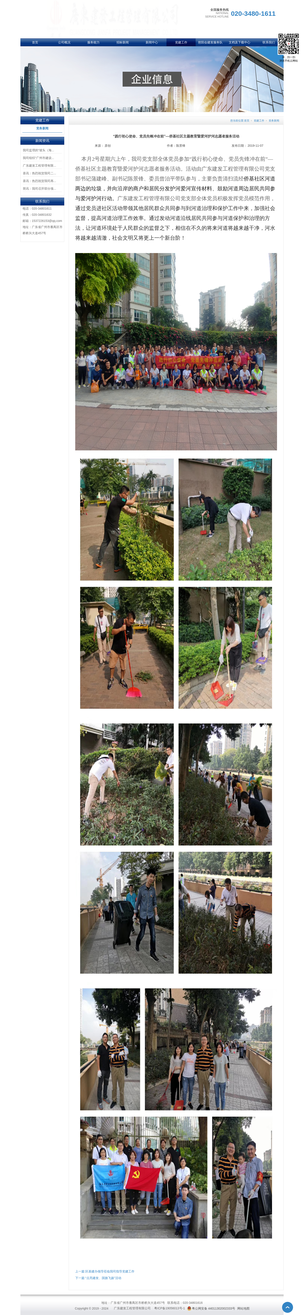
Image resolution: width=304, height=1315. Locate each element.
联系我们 (269, 42)
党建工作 (181, 42)
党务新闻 (42, 128)
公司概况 (64, 42)
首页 (35, 42)
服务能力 (93, 42)
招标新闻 (122, 42)
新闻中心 (152, 42)
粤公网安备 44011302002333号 (213, 1308)
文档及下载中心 (239, 42)
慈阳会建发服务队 (210, 42)
